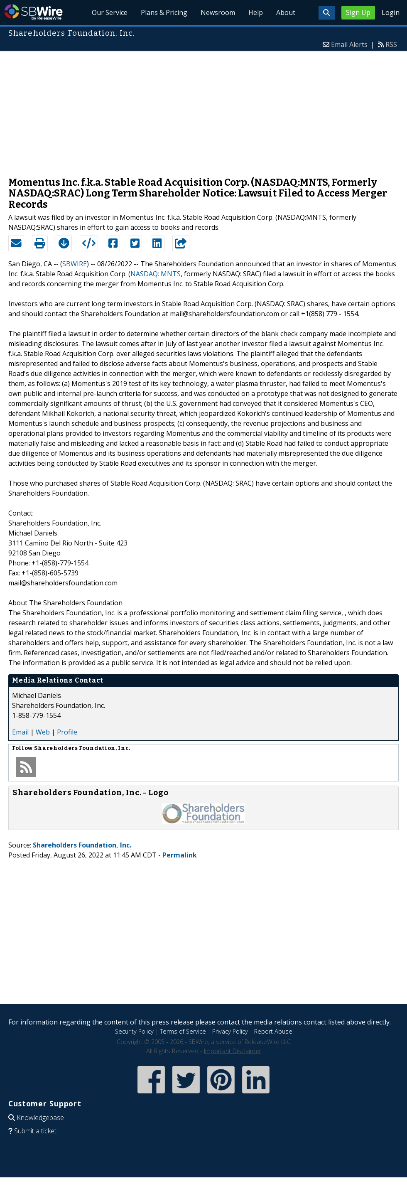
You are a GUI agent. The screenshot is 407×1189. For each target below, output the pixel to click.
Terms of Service (183, 1031)
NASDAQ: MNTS (155, 273)
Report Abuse (273, 1031)
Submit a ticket (35, 1130)
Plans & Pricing (164, 12)
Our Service (109, 12)
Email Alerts (349, 44)
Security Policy (134, 1031)
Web (43, 732)
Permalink (179, 855)
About (285, 12)
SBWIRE (74, 263)
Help (255, 12)
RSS (391, 44)
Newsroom (218, 12)
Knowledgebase (40, 1117)
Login (391, 12)
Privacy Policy (230, 1031)
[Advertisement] (203, 110)
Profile (67, 732)
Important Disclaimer (232, 1051)
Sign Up (358, 12)
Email (20, 732)
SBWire (33, 12)
